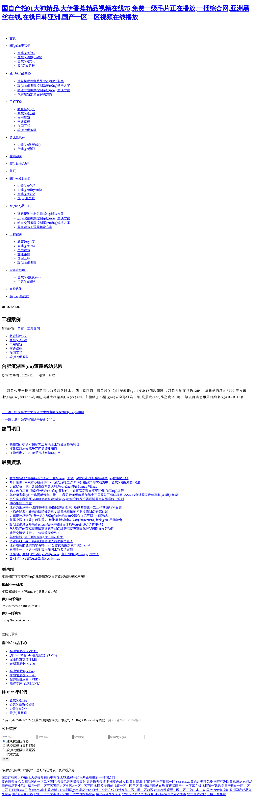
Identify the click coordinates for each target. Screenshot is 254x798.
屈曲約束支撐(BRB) (23, 659)
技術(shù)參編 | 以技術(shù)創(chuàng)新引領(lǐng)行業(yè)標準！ (54, 554)
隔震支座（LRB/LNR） (26, 683)
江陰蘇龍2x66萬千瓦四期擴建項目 (33, 448)
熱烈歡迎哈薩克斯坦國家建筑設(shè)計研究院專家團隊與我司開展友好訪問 (62, 528)
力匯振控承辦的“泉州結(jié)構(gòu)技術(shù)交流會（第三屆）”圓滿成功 (60, 515)
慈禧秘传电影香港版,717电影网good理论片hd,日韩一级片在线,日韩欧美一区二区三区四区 (91, 790)
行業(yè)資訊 (26, 149)
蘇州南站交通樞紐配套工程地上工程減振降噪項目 (44, 444)
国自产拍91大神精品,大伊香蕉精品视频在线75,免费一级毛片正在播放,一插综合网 (58, 777)
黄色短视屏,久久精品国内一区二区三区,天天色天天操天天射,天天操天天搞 (54, 781)
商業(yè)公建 (26, 113)
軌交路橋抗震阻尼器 (21, 745)
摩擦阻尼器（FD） (23, 675)
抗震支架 (13, 754)
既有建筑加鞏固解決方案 (34, 94)
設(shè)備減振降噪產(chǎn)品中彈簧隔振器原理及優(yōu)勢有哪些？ (57, 524)
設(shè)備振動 (27, 130)
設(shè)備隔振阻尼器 (21, 750)
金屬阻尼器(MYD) (22, 663)
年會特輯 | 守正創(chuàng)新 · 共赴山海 (37, 537)
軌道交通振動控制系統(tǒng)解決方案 (43, 90)
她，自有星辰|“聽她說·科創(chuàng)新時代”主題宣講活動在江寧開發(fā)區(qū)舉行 (67, 490)
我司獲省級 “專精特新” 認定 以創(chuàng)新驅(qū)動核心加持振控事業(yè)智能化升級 (69, 478)
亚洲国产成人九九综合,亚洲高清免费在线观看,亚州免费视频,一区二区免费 (174, 794)
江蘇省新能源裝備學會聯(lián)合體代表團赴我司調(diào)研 (50, 545)
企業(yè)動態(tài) (28, 144)
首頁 (20, 328)
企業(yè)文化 (26, 61)
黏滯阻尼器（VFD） (24, 651)
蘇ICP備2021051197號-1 (124, 720)
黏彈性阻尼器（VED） (25, 679)
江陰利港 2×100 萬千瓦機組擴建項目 (35, 453)
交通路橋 (23, 121)
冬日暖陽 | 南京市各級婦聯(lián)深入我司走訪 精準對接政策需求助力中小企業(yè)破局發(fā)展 (75, 482)
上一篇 (43, 412)
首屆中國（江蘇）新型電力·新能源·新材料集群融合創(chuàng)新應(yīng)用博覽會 (66, 520)
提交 (5, 758)
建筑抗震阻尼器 (18, 741)
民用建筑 (23, 117)
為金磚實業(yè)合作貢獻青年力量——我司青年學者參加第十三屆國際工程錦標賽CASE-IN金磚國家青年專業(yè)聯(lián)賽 (94, 495)
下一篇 (29, 419)
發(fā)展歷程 (26, 65)
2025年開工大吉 (21, 503)
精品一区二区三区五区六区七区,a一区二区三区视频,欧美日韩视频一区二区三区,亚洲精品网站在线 (96, 785)
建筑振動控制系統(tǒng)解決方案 (40, 81)
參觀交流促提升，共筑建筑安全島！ (35, 533)
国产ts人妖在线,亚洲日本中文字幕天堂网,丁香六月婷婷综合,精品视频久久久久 (66, 794)
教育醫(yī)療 (26, 109)
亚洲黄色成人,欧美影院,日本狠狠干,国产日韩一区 (140, 781)
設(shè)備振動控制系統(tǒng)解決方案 (43, 85)
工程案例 (33, 328)
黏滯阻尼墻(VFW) (22, 671)
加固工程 (23, 125)
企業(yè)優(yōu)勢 (29, 57)
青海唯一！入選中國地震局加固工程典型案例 (41, 549)
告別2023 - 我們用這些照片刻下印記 (35, 558)
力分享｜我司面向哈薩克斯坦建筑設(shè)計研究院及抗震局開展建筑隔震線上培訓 (67, 499)
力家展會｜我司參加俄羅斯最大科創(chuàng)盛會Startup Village (53, 486)
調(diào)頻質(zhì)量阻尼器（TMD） (34, 655)
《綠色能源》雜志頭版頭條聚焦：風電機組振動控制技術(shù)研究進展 (59, 511)
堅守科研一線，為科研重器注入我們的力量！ (41, 541)
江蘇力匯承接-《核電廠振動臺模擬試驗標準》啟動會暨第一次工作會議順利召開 (66, 507)
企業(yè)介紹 (26, 53)
